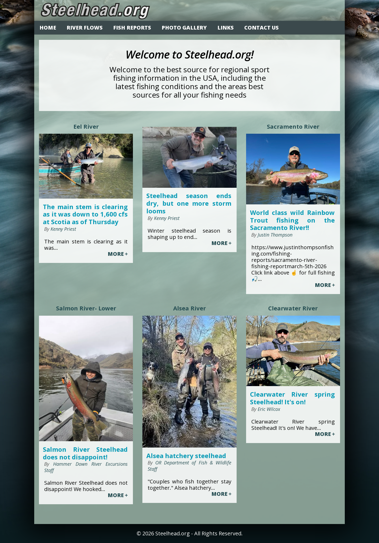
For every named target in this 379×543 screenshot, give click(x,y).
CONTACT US (261, 27)
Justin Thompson (274, 235)
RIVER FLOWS (85, 27)
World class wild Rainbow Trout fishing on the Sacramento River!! (292, 220)
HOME (47, 27)
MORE (118, 254)
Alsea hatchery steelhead (186, 456)
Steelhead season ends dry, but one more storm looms (188, 203)
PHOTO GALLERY (184, 27)
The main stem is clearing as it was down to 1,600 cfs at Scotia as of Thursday (85, 214)
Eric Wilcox (268, 409)
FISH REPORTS (132, 27)
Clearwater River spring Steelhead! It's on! (292, 398)
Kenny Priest (62, 229)
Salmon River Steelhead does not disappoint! (85, 453)
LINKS (225, 27)
